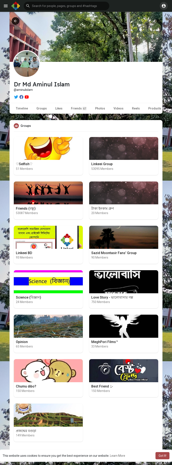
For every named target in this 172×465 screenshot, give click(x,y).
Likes (58, 108)
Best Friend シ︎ (102, 386)
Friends (79, 108)
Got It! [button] (162, 455)
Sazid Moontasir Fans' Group (114, 253)
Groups (41, 108)
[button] (66, 6)
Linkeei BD (24, 253)
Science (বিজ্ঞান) (28, 297)
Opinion (22, 342)
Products (154, 108)
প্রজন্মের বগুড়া (26, 431)
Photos (100, 108)
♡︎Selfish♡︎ (24, 164)
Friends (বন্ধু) (26, 208)
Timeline (22, 108)
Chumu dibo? (26, 386)
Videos (118, 108)
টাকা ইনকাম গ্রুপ (102, 208)
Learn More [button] (117, 455)
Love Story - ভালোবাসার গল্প (112, 297)
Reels (136, 108)
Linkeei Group (102, 164)
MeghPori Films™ (104, 342)
